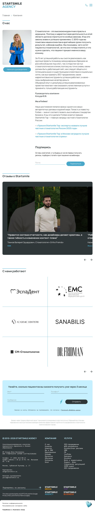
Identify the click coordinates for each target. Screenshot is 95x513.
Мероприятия (50, 452)
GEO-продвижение (71, 468)
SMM (65, 450)
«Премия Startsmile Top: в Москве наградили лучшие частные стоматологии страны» (62, 135)
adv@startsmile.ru (9, 471)
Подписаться (75, 163)
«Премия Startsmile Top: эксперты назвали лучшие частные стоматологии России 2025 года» (61, 127)
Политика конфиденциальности (12, 503)
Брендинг (68, 456)
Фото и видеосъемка (73, 460)
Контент (67, 458)
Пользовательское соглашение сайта (14, 505)
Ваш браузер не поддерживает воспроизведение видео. (47, 209)
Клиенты (48, 446)
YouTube (67, 454)
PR (65, 452)
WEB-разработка (71, 446)
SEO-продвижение (71, 444)
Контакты (49, 460)
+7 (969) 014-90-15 (18, 458)
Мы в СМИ (49, 450)
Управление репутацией (74, 464)
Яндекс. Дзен (70, 462)
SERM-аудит (69, 466)
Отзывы (48, 454)
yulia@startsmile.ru (10, 477)
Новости (48, 448)
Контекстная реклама (73, 448)
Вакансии (49, 456)
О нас (47, 444)
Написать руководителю (17, 69)
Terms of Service (20, 495)
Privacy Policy (7, 495)
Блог (47, 462)
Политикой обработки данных (71, 410)
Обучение (49, 458)
